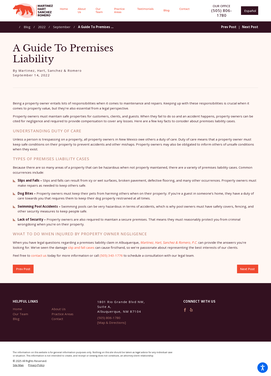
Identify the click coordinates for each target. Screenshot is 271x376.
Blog (27, 27)
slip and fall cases (81, 247)
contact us (39, 255)
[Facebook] (185, 310)
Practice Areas (62, 314)
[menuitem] (66, 10)
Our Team (20, 314)
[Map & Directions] (111, 322)
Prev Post (23, 269)
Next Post (247, 269)
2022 (42, 27)
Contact (57, 319)
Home (17, 309)
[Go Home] (16, 27)
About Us (59, 309)
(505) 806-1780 (221, 13)
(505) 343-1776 (111, 255)
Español (250, 11)
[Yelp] (191, 310)
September (61, 27)
